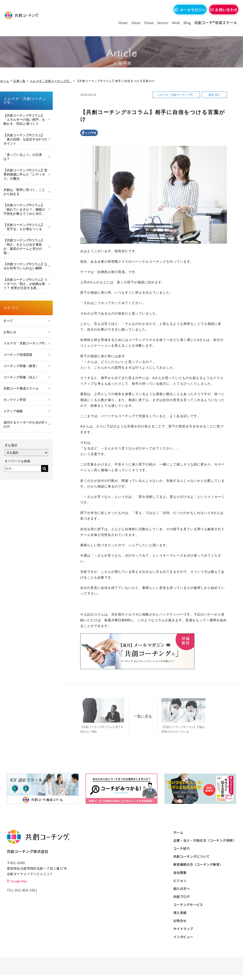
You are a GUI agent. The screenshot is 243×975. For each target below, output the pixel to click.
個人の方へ (181, 887)
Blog (185, 27)
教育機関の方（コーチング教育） (198, 863)
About (133, 27)
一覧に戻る (150, 714)
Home (121, 27)
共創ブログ (181, 895)
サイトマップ (183, 927)
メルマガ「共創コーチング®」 (51, 81)
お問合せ (180, 919)
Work (174, 27)
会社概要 (180, 871)
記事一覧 (19, 81)
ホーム (4, 81)
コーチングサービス (188, 903)
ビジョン (180, 879)
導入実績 (180, 911)
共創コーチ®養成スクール (213, 27)
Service (160, 27)
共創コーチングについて (191, 855)
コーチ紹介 (181, 847)
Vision (147, 27)
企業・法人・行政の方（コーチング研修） (204, 839)
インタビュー (183, 935)
